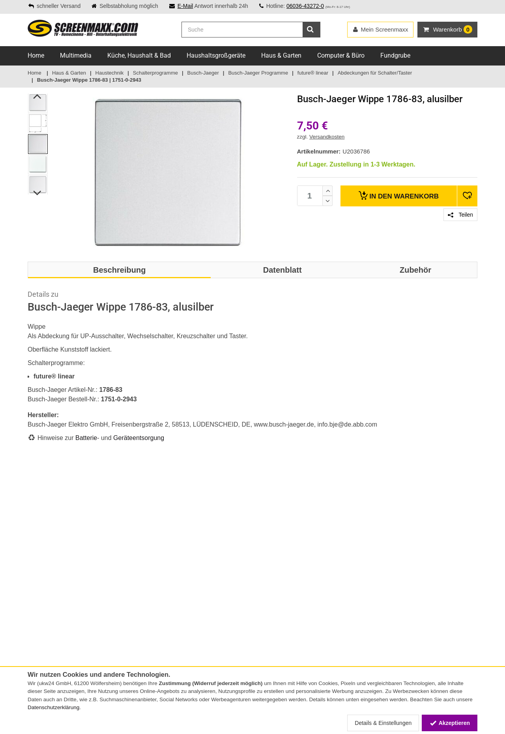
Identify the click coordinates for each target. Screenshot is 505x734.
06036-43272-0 (305, 6)
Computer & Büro (341, 55)
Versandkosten (326, 137)
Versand (38, 570)
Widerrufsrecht (46, 632)
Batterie (86, 437)
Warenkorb (399, 195)
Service (36, 554)
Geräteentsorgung (138, 437)
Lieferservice (120, 554)
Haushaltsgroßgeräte (216, 55)
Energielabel (119, 632)
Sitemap (115, 562)
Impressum (41, 624)
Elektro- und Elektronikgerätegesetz (148, 624)
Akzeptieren (449, 723)
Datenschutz (43, 641)
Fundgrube (395, 55)
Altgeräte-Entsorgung (131, 641)
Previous (38, 96)
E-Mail (185, 6)
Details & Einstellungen (383, 723)
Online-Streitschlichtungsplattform (147, 570)
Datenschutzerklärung (53, 707)
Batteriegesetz (122, 616)
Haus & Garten (281, 55)
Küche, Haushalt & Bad (139, 55)
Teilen (460, 215)
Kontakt (37, 546)
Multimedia (76, 55)
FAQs (111, 546)
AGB (33, 616)
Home (36, 55)
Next (38, 193)
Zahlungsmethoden (51, 562)
